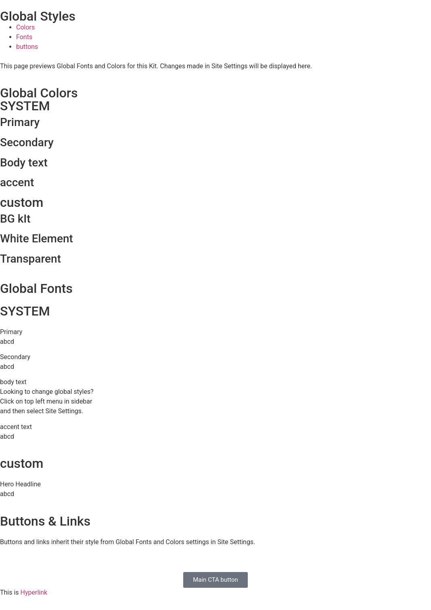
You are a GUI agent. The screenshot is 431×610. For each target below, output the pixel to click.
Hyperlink (34, 592)
